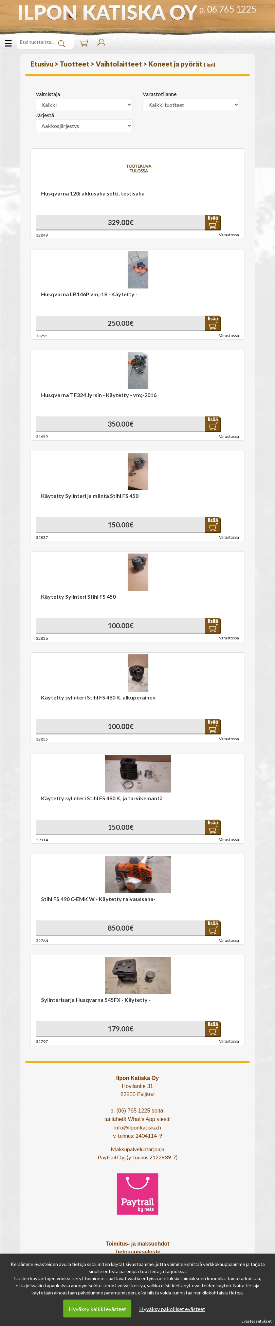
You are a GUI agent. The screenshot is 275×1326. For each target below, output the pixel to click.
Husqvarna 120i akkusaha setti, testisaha (93, 193)
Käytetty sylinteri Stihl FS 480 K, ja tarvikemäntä (102, 798)
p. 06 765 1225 (227, 9)
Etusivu (43, 64)
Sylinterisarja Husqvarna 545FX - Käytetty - (96, 999)
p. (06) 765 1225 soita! (137, 1111)
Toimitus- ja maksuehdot (137, 1244)
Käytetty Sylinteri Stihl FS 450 (78, 596)
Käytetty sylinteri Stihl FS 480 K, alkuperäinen (98, 697)
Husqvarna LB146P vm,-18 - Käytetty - (89, 294)
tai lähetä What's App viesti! (137, 1119)
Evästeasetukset (256, 1321)
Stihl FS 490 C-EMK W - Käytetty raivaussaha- (98, 899)
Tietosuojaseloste (138, 1252)
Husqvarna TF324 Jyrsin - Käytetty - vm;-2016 (99, 395)
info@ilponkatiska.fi (137, 1127)
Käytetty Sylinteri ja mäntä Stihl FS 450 (90, 495)
